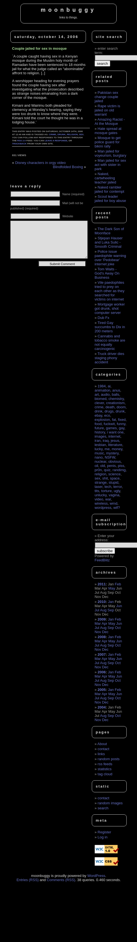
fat (114, 420)
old (102, 466)
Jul (97, 610)
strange (101, 482)
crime (52, 134)
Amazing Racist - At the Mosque (110, 121)
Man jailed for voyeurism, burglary (110, 153)
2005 (102, 690)
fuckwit (109, 424)
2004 (102, 707)
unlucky (101, 495)
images (100, 436)
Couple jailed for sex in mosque (39, 48)
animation (102, 390)
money (117, 449)
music (99, 453)
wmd (113, 503)
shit (105, 478)
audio (105, 394)
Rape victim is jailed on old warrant (107, 110)
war (108, 499)
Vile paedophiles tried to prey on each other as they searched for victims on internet (109, 290)
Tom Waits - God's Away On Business (107, 273)
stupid (114, 482)
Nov (98, 632)
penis (111, 466)
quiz (107, 470)
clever (99, 403)
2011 (102, 584)
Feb (118, 584)
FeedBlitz (102, 560)
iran (98, 440)
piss (121, 466)
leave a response (56, 140)
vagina (114, 495)
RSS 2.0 (21, 140)
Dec (105, 632)
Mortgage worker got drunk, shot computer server (110, 308)
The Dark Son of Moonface (109, 231)
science (114, 474)
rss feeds (105, 764)
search (103, 808)
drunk (61, 134)
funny (121, 424)
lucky (99, 449)
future (99, 428)
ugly (117, 491)
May (111, 588)
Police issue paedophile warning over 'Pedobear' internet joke (110, 257)
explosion (102, 420)
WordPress (96, 876)
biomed (101, 399)
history (100, 432)
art (97, 394)
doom (121, 407)
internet (114, 436)
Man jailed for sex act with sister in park (110, 164)
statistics (105, 769)
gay (121, 428)
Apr (104, 623)
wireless (101, 503)
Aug (103, 610)
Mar (98, 623)
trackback (19, 143)
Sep (110, 610)
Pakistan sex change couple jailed (106, 96)
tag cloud (105, 774)
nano (99, 457)
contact (103, 749)
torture (106, 491)
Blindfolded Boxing (68, 167)
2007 (102, 654)
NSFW (110, 457)
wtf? (116, 507)
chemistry (116, 399)
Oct (118, 628)
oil (96, 466)
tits (97, 491)
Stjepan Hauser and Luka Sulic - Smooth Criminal (108, 242)
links (101, 754)
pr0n (98, 470)
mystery (112, 453)
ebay (98, 415)
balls (115, 394)
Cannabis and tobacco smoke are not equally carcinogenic (110, 342)
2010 (102, 602)
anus (116, 390)
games (111, 428)
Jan (111, 602)
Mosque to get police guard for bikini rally (108, 142)
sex (81, 134)
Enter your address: (104, 538)
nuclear (100, 461)
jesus (115, 440)
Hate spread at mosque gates (108, 131)
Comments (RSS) (61, 880)
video (99, 499)
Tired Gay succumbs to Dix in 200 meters (110, 327)
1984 (102, 386)
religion (72, 134)
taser (98, 487)
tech (107, 487)
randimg (119, 470)
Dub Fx (103, 318)
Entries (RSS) (27, 880)
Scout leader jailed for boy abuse (110, 198)
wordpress (103, 507)
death (110, 407)
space (115, 478)
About (102, 744)
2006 (102, 672)
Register (104, 832)
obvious (114, 461)
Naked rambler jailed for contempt (109, 189)
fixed (122, 420)
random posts (109, 759)
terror (117, 487)
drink (98, 411)
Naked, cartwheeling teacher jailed (105, 178)
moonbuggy (68, 10)
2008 (102, 637)
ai (109, 386)
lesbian (100, 445)
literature (115, 445)
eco (107, 415)
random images (110, 803)
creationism (115, 403)
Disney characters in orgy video (40, 163)
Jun (119, 606)
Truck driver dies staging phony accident (109, 358)
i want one (115, 432)
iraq (106, 440)
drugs (109, 411)
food (98, 424)
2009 (102, 619)
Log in (102, 837)
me (107, 449)
